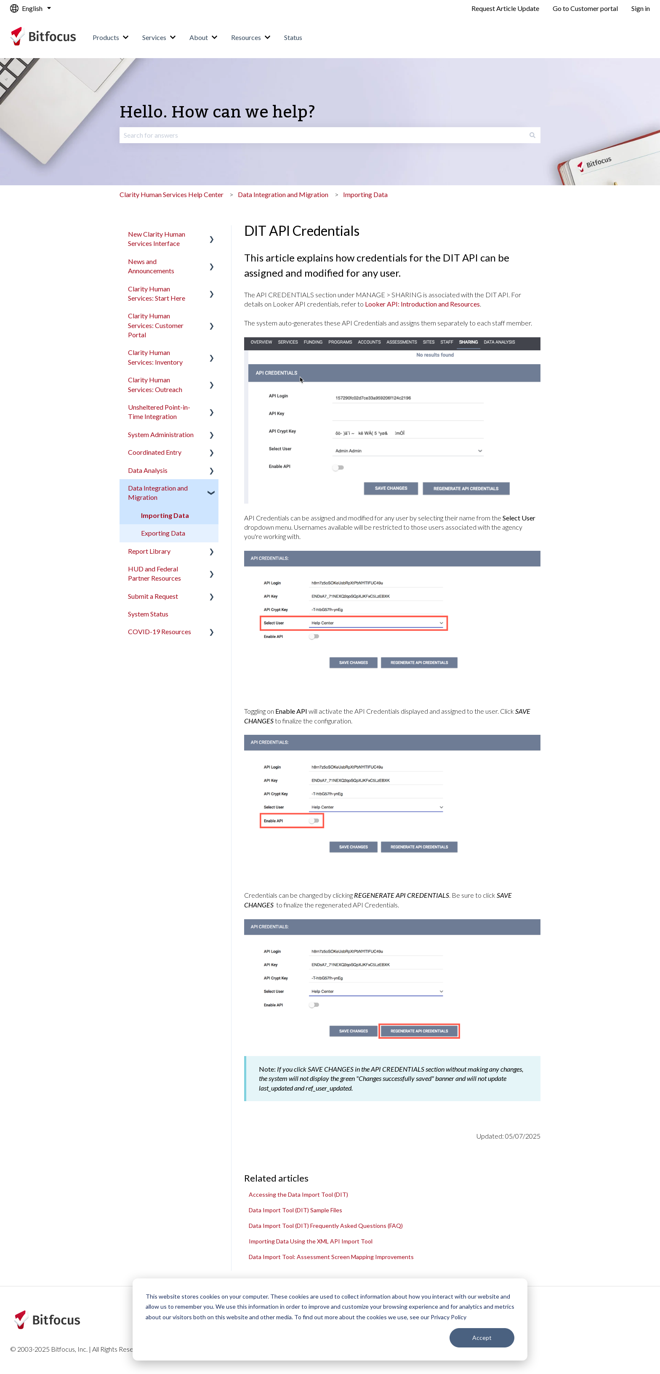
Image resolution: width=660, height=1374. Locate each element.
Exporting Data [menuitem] (163, 533)
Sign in (640, 8)
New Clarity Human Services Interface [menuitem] (156, 238)
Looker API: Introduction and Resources (422, 304)
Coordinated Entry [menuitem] (154, 452)
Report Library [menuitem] (149, 551)
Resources (246, 37)
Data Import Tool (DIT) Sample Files (295, 1210)
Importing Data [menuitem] (165, 515)
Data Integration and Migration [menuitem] (158, 492)
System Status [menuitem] (148, 614)
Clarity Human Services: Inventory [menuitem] (155, 357)
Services (154, 37)
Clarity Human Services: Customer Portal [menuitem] (156, 325)
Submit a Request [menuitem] (153, 596)
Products (106, 37)
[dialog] (330, 1319)
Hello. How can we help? (218, 112)
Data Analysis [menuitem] (148, 470)
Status (293, 37)
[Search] (532, 135)
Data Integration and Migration (283, 194)
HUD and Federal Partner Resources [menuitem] (154, 573)
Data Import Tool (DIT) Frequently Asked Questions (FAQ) (326, 1225)
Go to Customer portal (585, 8)
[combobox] (322, 135)
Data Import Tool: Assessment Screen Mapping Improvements (331, 1256)
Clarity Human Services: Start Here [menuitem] (156, 293)
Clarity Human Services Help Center (172, 194)
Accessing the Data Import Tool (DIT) (298, 1194)
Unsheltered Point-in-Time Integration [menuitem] (159, 411)
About (198, 37)
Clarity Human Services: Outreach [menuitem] (155, 384)
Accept (482, 1337)
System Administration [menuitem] (161, 434)
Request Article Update (505, 8)
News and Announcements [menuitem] (151, 266)
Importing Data (365, 194)
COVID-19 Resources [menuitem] (159, 631)
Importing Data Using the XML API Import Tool (311, 1241)
